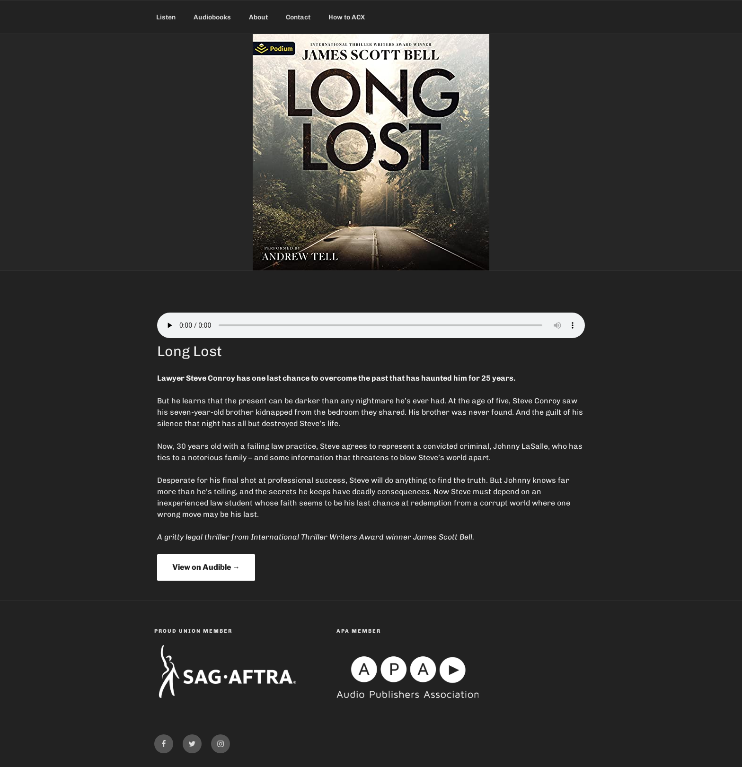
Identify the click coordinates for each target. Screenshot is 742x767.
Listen (166, 17)
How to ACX (346, 17)
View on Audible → (206, 567)
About (258, 17)
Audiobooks (212, 17)
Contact (298, 17)
